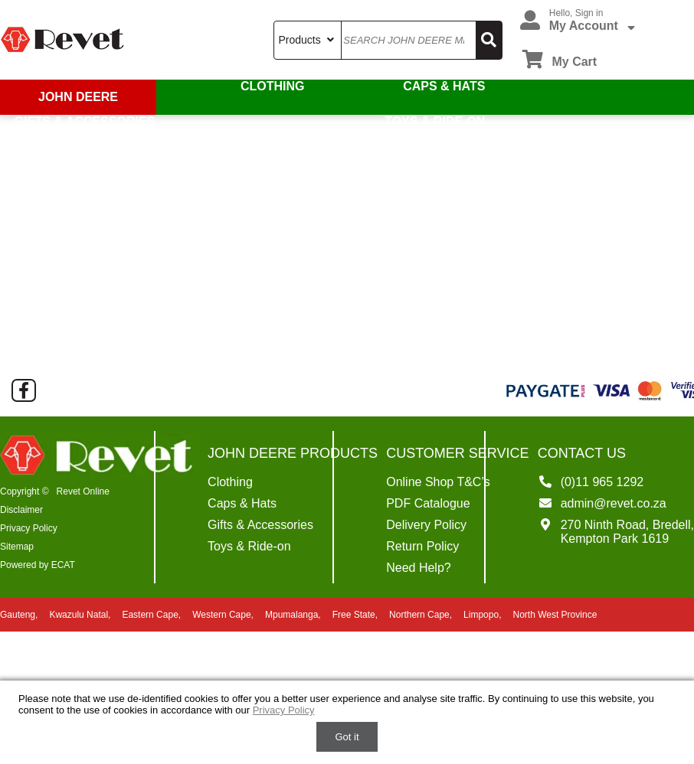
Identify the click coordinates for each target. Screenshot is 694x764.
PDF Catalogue (428, 503)
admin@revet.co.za (613, 503)
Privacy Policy (28, 528)
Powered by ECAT (37, 565)
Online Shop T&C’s (437, 481)
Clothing (273, 86)
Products (307, 40)
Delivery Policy (426, 524)
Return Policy (422, 546)
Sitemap (17, 546)
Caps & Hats (445, 86)
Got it (346, 737)
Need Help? (418, 567)
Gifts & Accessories (84, 121)
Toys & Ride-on (435, 121)
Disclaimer (21, 509)
